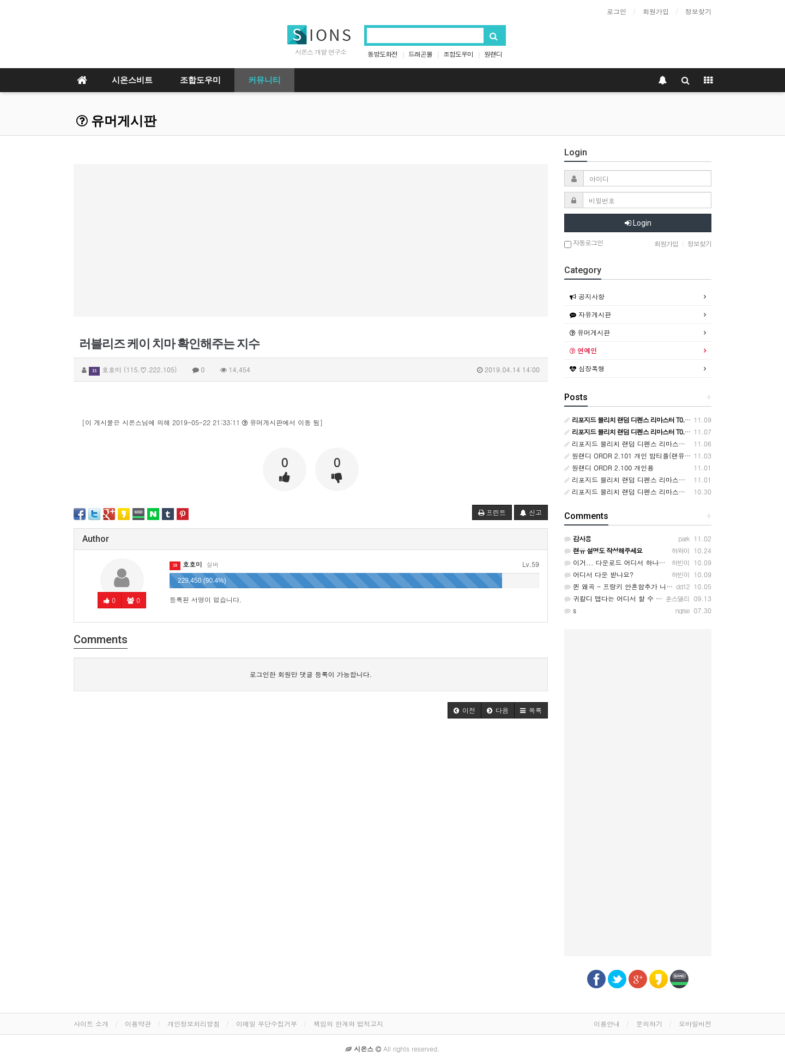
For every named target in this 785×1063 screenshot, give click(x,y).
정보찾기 (698, 11)
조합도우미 (458, 53)
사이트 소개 (91, 1023)
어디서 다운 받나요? (598, 574)
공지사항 (587, 296)
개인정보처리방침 (193, 1023)
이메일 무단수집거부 (266, 1023)
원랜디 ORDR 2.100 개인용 (609, 467)
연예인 (583, 350)
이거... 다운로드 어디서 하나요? (616, 562)
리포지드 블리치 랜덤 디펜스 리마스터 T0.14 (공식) (645, 479)
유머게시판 (116, 121)
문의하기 (649, 1023)
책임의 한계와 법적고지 (348, 1023)
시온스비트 (132, 80)
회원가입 (656, 11)
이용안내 (607, 1023)
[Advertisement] (311, 240)
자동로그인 (583, 243)
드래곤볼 (420, 53)
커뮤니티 (264, 80)
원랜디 (493, 53)
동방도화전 (382, 53)
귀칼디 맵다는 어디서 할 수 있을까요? (625, 598)
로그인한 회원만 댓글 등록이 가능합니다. (311, 674)
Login (638, 223)
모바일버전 (695, 1023)
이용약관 (138, 1023)
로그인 (616, 11)
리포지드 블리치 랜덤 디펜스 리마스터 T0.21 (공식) (645, 443)
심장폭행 (587, 368)
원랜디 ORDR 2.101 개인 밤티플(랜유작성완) (635, 455)
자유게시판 (590, 314)
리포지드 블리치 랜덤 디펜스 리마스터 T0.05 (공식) (645, 491)
